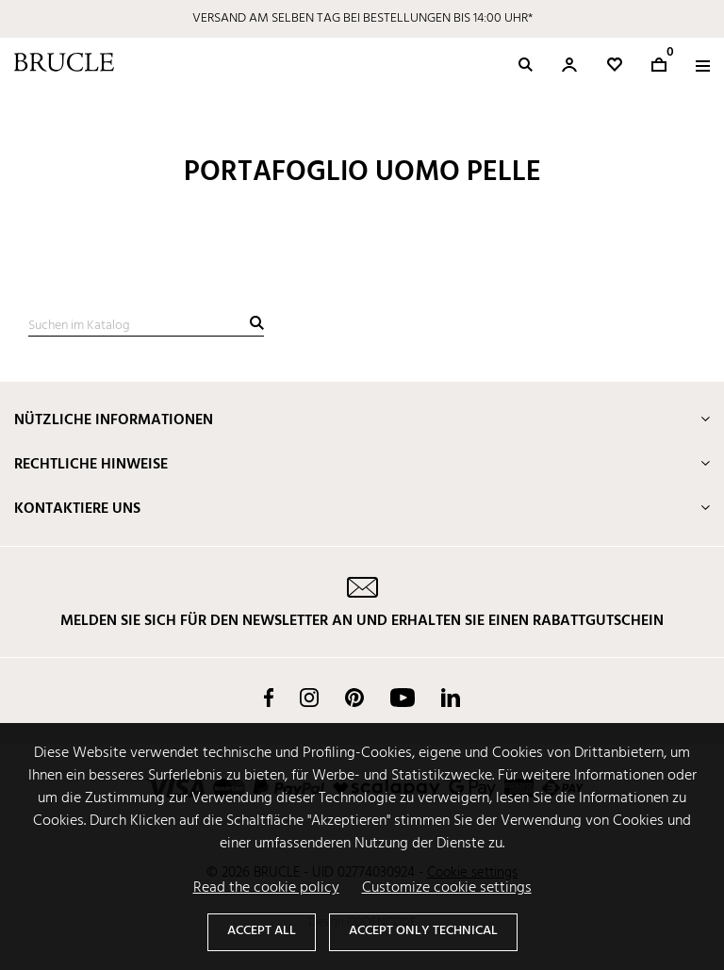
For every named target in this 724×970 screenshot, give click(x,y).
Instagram (309, 697)
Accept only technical (423, 931)
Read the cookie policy (266, 888)
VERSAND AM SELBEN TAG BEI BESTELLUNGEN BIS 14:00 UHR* (362, 18)
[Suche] (146, 326)
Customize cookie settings (447, 888)
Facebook (268, 697)
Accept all (261, 931)
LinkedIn (450, 697)
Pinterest (354, 697)
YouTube (402, 697)
